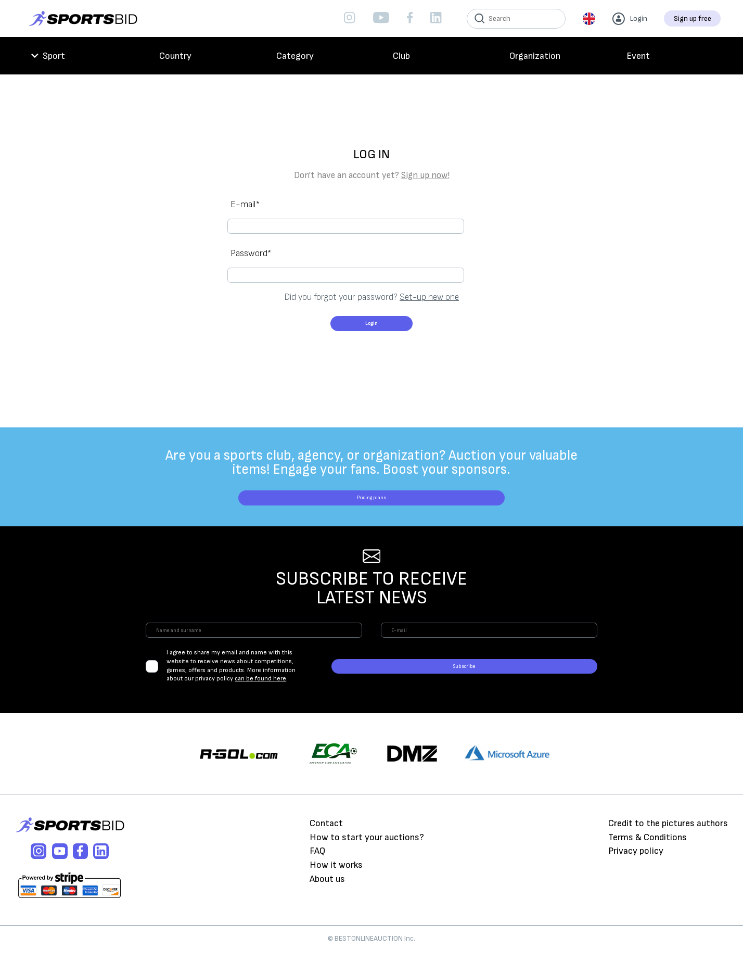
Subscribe (546, 678)
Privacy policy (635, 859)
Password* (250, 238)
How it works (336, 873)
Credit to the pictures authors (668, 831)
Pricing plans (371, 493)
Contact (326, 831)
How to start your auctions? (367, 845)
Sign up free (692, 18)
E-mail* (245, 204)
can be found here (338, 682)
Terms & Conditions (647, 845)
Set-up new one (429, 267)
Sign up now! (425, 175)
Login (372, 306)
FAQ (317, 859)
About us (327, 887)
